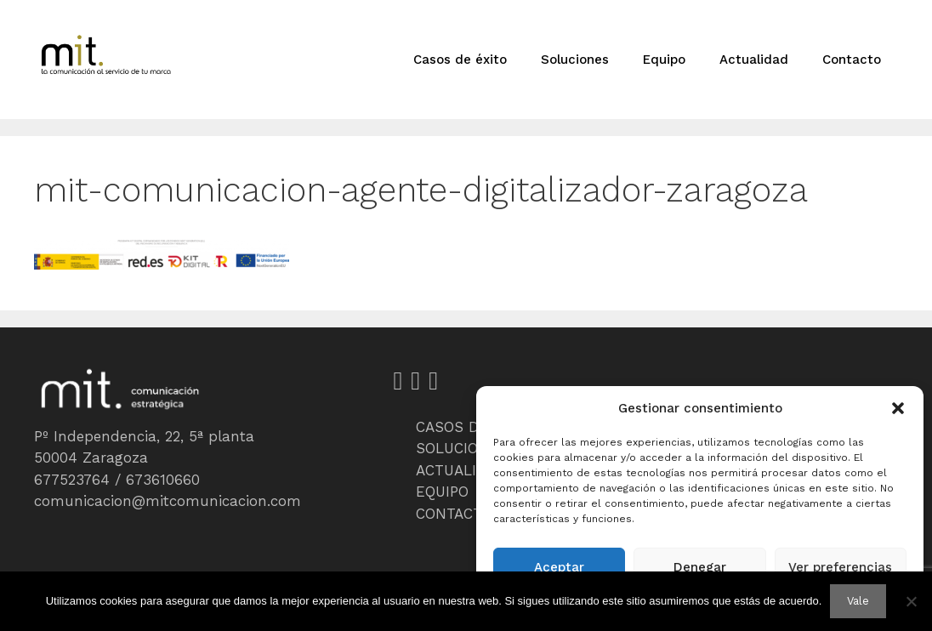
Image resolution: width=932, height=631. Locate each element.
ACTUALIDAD (461, 470)
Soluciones (575, 59)
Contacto (851, 59)
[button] (897, 408)
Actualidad (753, 59)
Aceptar (559, 567)
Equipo (664, 59)
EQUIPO (442, 491)
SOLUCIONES (462, 448)
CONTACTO (454, 513)
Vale (858, 600)
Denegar (699, 567)
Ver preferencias (840, 567)
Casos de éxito (460, 59)
